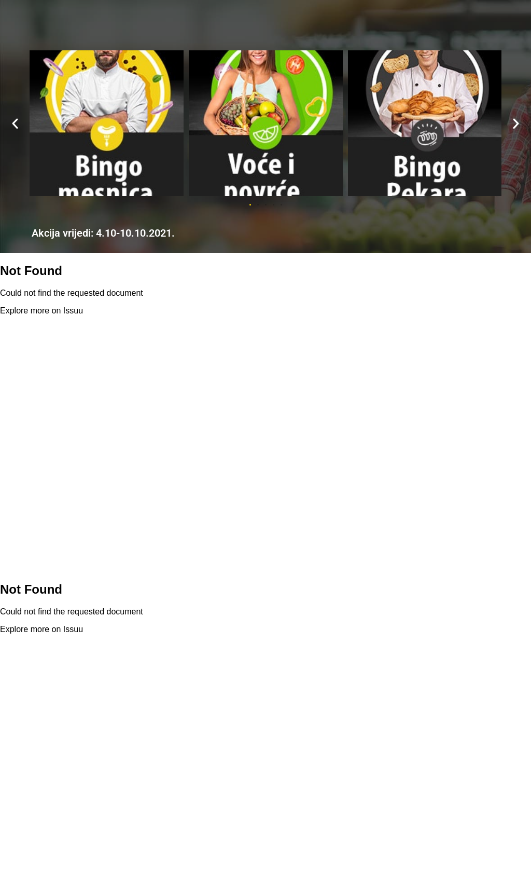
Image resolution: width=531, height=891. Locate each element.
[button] (15, 123)
